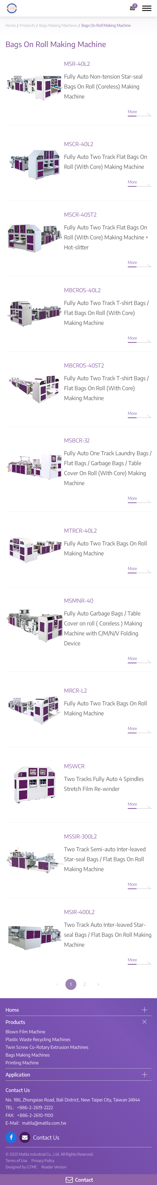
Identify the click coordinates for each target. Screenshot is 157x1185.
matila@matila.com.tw (44, 1123)
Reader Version (53, 1167)
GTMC (32, 1167)
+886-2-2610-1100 (35, 1115)
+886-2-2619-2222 (35, 1107)
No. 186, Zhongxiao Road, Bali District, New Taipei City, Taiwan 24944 (73, 1100)
